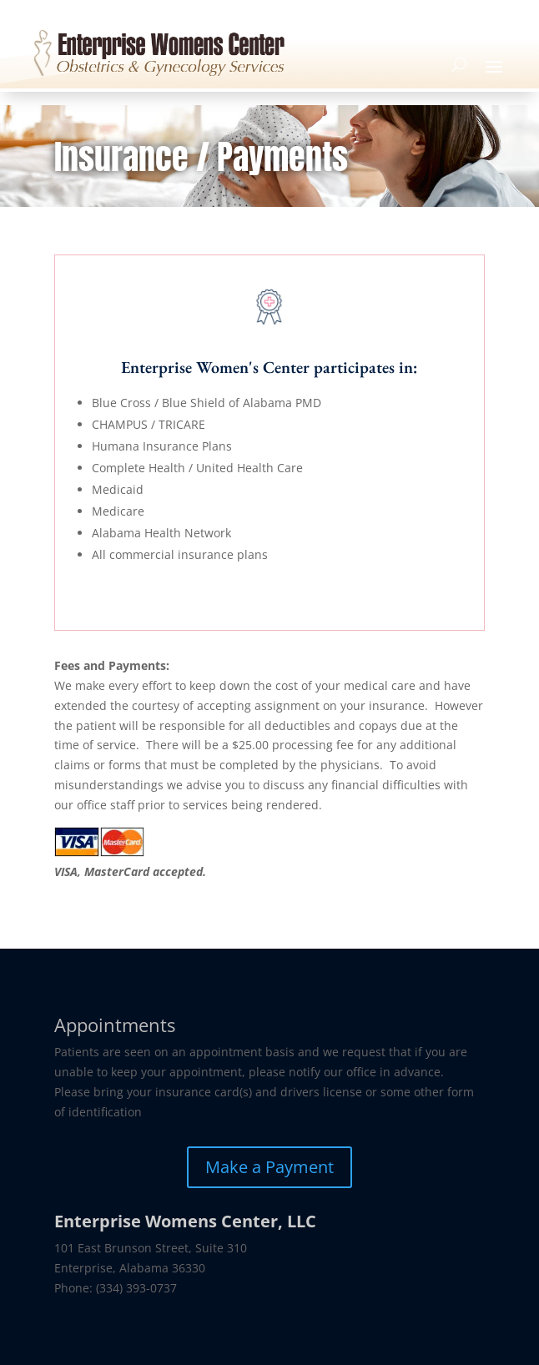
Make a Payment (269, 1167)
